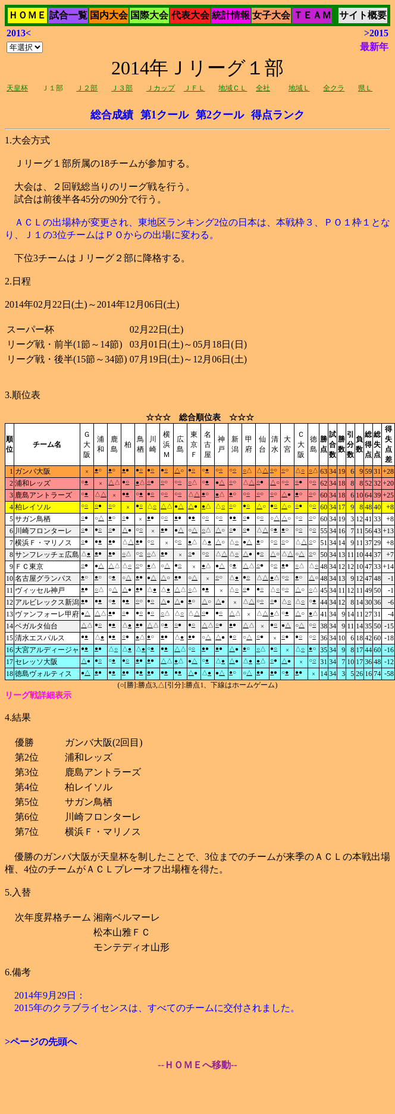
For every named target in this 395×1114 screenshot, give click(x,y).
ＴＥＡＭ (312, 15)
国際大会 (149, 15)
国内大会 (109, 15)
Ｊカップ (160, 88)
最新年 (374, 47)
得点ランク (278, 115)
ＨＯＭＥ (27, 15)
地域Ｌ (299, 88)
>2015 (376, 33)
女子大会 (271, 15)
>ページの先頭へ (41, 1042)
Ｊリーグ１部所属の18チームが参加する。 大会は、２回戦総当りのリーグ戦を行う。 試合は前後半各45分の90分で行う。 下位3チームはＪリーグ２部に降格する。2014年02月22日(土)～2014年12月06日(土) (197, 358)
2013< (19, 33)
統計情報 (231, 15)
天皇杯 (17, 88)
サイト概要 (363, 15)
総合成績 (111, 115)
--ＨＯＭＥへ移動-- (197, 1065)
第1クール (164, 115)
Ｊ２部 (87, 88)
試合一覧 (68, 15)
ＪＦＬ (194, 88)
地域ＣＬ (232, 88)
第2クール (220, 115)
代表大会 (190, 15)
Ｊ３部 (122, 88)
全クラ (333, 88)
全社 (263, 88)
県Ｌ (365, 88)
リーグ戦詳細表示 (38, 695)
